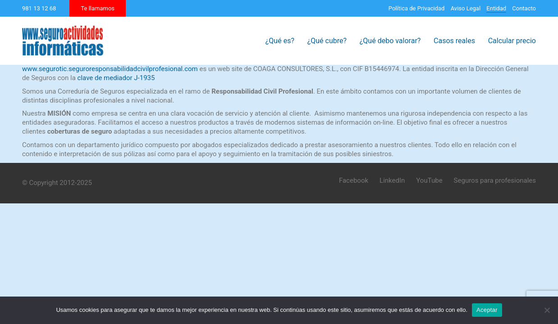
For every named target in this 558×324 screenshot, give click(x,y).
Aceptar (487, 309)
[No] (546, 310)
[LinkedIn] (392, 180)
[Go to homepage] (62, 41)
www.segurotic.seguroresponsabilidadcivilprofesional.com (110, 69)
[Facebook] (353, 180)
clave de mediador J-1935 (116, 78)
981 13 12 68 (39, 8)
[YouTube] (429, 180)
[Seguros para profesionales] (495, 180)
